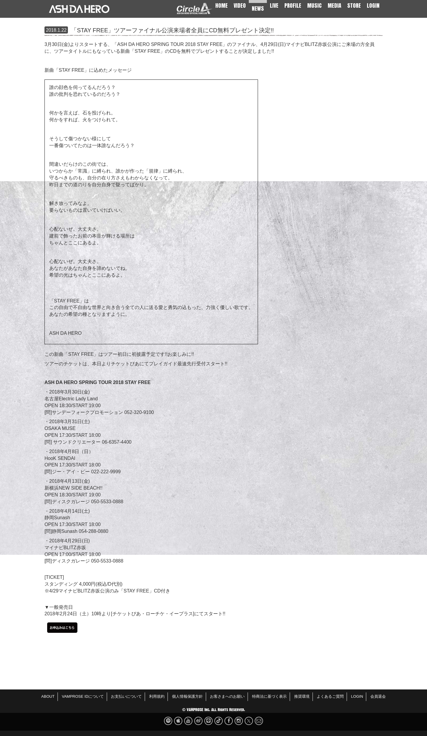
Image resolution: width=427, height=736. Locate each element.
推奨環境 (302, 696)
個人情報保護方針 (187, 696)
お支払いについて (126, 696)
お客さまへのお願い (227, 696)
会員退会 (378, 696)
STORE (354, 5)
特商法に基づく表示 (269, 696)
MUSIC (314, 5)
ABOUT (48, 696)
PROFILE (292, 5)
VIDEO (240, 5)
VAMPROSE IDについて (82, 696)
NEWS (258, 8)
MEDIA (334, 5)
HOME (221, 5)
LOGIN (373, 5)
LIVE (274, 5)
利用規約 (157, 696)
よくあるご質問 (330, 696)
